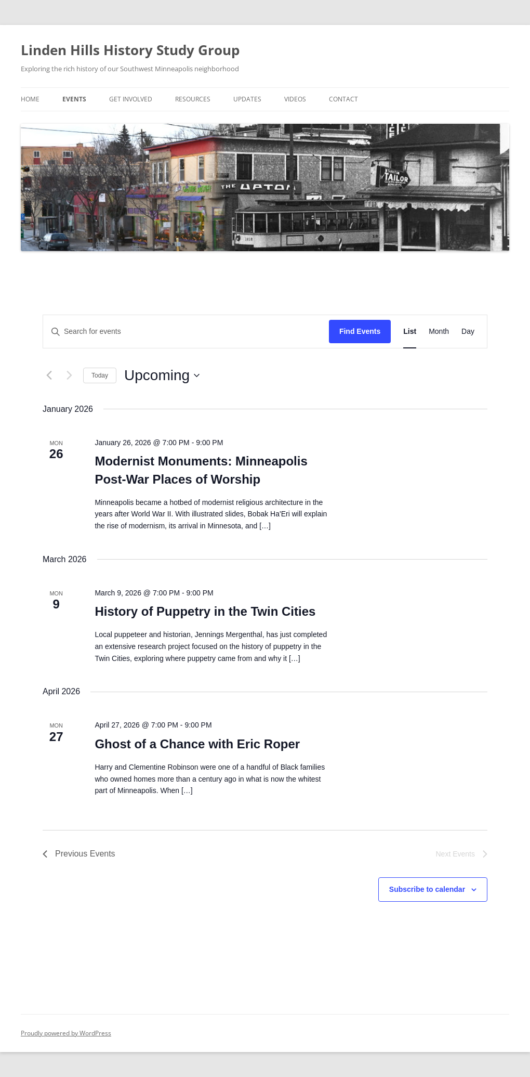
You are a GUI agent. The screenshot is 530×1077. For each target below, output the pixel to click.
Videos (295, 99)
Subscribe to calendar (427, 889)
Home (30, 99)
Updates (247, 99)
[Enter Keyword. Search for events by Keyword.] (186, 331)
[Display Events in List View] (409, 331)
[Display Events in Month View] (439, 331)
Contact (343, 99)
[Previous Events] (49, 375)
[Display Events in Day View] (467, 331)
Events (74, 99)
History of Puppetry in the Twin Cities (205, 611)
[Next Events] (69, 375)
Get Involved (130, 99)
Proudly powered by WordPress (66, 1033)
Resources (192, 99)
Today (99, 375)
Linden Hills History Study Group (130, 50)
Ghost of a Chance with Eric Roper (197, 744)
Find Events (359, 331)
